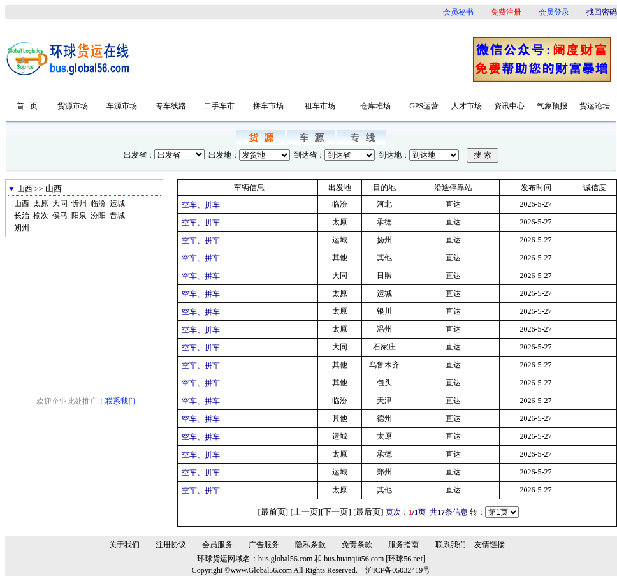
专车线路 (171, 105)
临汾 (98, 203)
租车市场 (320, 105)
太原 (40, 203)
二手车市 (219, 105)
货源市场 (72, 105)
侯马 (60, 215)
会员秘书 (458, 12)
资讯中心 (509, 105)
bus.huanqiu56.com (354, 558)
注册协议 (171, 544)
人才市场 (466, 105)
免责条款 (357, 544)
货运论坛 (594, 105)
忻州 (79, 203)
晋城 (117, 215)
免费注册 (506, 12)
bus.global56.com (285, 558)
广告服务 (264, 544)
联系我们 (120, 401)
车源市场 (121, 105)
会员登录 (554, 12)
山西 (21, 203)
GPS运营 (424, 105)
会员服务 (217, 544)
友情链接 (489, 544)
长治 (21, 215)
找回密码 (601, 12)
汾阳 (98, 215)
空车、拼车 (201, 204)
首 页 (27, 105)
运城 (117, 203)
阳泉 (79, 215)
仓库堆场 (375, 105)
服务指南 (403, 544)
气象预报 (552, 105)
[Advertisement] (305, 59)
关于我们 (124, 544)
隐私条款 (310, 544)
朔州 (21, 227)
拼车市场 (268, 105)
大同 (60, 203)
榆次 (40, 215)
